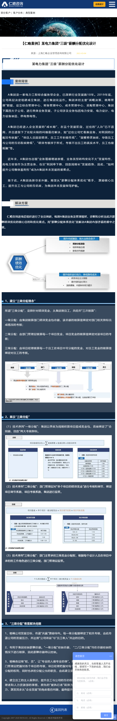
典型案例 (30, 13)
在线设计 (99, 4)
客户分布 (18, 13)
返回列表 (58, 710)
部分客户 (5, 13)
